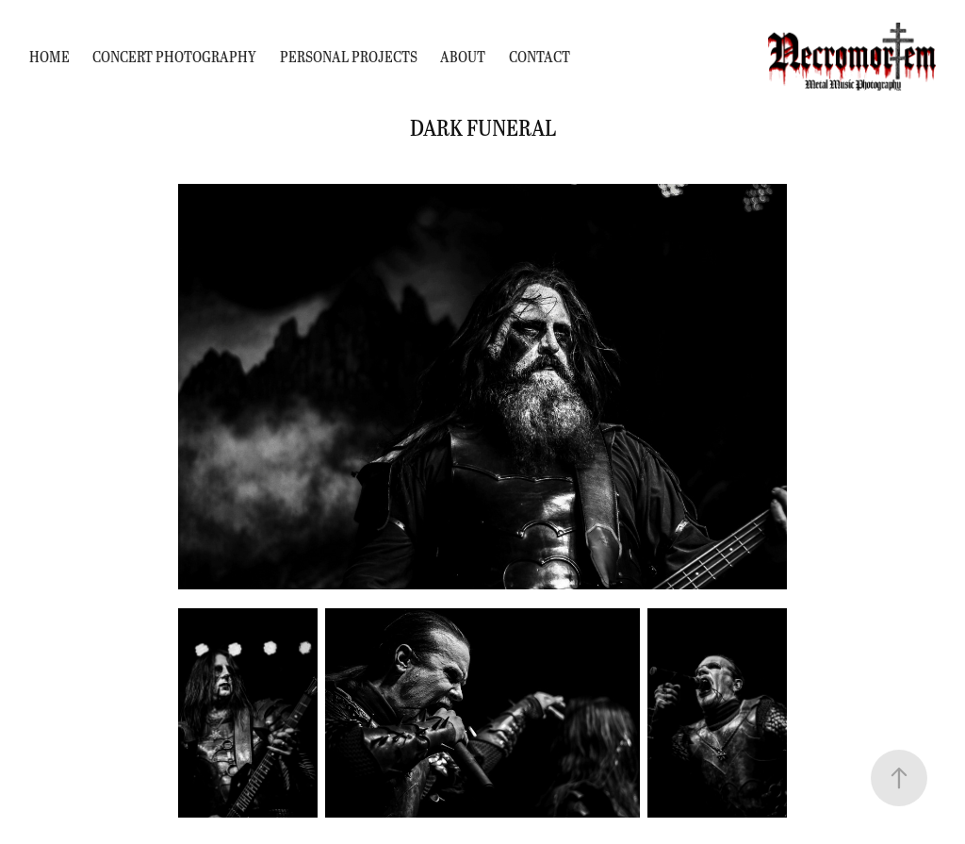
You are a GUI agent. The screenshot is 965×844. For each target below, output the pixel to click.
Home (49, 56)
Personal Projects (348, 56)
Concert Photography (174, 56)
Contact (539, 56)
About (462, 56)
